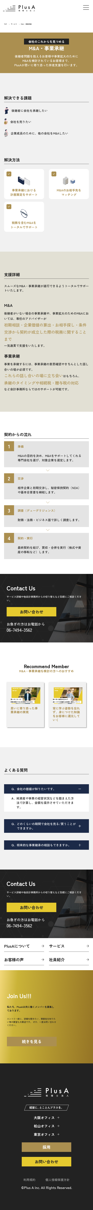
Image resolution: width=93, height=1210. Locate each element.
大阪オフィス (44, 1117)
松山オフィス (44, 1125)
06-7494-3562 (19, 630)
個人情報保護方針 (57, 1179)
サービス (57, 946)
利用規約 (29, 1179)
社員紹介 (57, 959)
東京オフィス (44, 1134)
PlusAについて (17, 946)
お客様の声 (14, 959)
